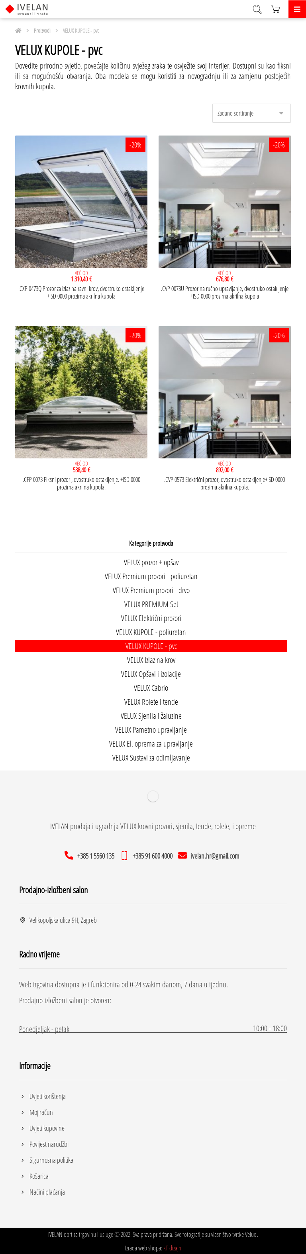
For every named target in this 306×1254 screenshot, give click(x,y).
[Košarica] (276, 8)
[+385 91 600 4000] (147, 853)
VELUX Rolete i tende (151, 699)
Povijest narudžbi (44, 1142)
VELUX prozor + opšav (151, 560)
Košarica (34, 1174)
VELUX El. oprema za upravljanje (151, 741)
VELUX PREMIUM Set (151, 602)
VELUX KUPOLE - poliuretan (151, 630)
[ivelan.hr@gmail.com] (210, 853)
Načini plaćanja (42, 1190)
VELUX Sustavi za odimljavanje (151, 755)
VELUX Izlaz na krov (151, 658)
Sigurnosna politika (46, 1158)
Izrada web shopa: (143, 1246)
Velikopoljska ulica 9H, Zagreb (58, 918)
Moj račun (36, 1110)
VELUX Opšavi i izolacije (151, 671)
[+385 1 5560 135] (90, 853)
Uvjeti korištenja (42, 1094)
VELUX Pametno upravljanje (151, 727)
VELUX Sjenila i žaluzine (151, 713)
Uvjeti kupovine (42, 1126)
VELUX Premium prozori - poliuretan (151, 574)
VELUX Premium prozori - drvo (151, 588)
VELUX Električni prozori (151, 616)
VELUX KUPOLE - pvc (151, 644)
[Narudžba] (251, 112)
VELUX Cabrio (151, 685)
